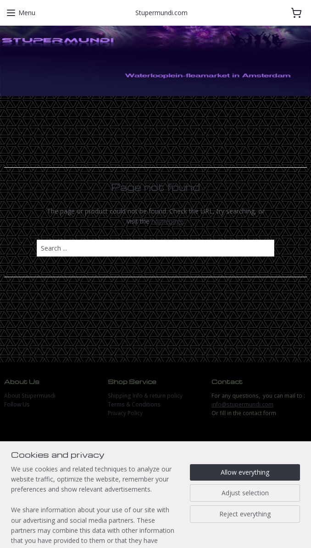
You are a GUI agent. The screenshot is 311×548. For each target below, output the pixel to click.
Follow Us (17, 404)
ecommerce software (180, 531)
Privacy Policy (125, 413)
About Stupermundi (30, 396)
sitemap (125, 531)
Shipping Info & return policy (145, 396)
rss (144, 531)
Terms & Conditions (134, 404)
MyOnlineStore (261, 531)
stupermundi (28, 457)
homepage (167, 221)
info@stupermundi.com (242, 404)
